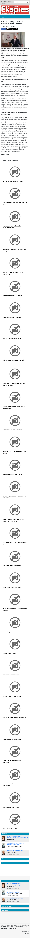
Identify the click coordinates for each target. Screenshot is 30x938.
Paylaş (3, 29)
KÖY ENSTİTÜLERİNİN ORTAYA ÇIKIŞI (15, 850)
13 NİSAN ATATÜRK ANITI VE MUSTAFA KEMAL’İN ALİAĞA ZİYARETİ (15, 844)
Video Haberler (25, 931)
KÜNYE (27, 933)
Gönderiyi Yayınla (12, 29)
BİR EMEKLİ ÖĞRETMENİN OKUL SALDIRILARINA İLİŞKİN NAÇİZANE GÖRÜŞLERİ (17, 837)
